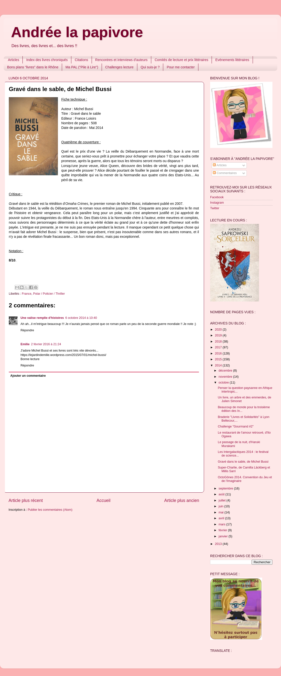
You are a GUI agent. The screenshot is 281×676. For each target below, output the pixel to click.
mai (222, 512)
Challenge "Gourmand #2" (235, 426)
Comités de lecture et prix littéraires (181, 60)
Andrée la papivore (77, 32)
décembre (226, 370)
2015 (219, 359)
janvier (224, 536)
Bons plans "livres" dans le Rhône (32, 67)
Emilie (25, 344)
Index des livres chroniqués (47, 60)
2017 (219, 347)
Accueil (103, 500)
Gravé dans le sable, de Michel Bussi (243, 461)
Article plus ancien (181, 500)
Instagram (217, 202)
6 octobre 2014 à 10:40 (81, 318)
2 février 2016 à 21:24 (46, 344)
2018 (219, 341)
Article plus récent (26, 500)
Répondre (27, 330)
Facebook (217, 197)
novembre (226, 376)
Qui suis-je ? (150, 67)
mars (222, 524)
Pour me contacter (181, 67)
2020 (219, 329)
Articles (13, 60)
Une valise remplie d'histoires (42, 318)
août (222, 494)
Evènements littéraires (232, 60)
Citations (81, 60)
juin (221, 506)
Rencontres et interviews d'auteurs (121, 60)
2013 (219, 544)
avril (222, 518)
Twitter (214, 208)
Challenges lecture (119, 67)
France (26, 293)
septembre (226, 488)
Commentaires (225, 173)
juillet (223, 500)
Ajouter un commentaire (28, 375)
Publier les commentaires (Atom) (50, 509)
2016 (219, 353)
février (223, 530)
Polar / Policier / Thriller (49, 293)
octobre (224, 382)
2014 (219, 365)
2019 (219, 335)
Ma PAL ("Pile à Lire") (81, 67)
